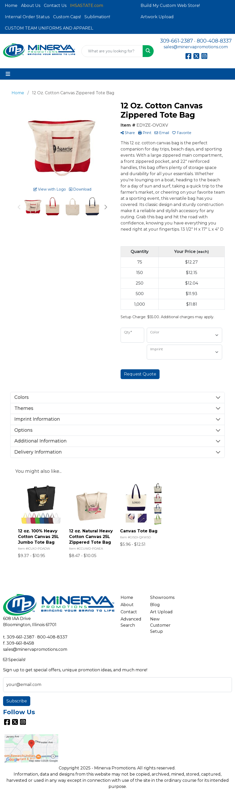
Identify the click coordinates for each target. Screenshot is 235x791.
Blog (155, 604)
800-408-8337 (214, 41)
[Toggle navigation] (8, 74)
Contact (129, 611)
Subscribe (16, 701)
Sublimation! (97, 16)
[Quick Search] (112, 51)
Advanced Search (131, 622)
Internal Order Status (27, 16)
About (127, 604)
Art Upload (161, 611)
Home (11, 5)
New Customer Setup (160, 625)
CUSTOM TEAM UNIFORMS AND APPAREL (49, 28)
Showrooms (161, 597)
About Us (30, 5)
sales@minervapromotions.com (196, 46)
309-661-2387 (176, 41)
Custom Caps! (67, 16)
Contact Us (55, 5)
